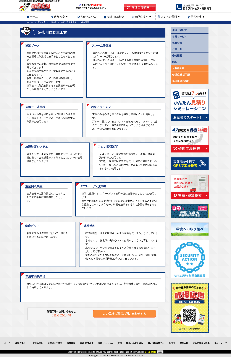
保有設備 (85, 22)
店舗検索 (61, 16)
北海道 (53, 22)
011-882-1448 (61, 315)
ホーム (30, 22)
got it (160, 352)
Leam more (150, 351)
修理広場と (142, 16)
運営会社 (198, 16)
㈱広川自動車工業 (68, 22)
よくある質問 (170, 16)
